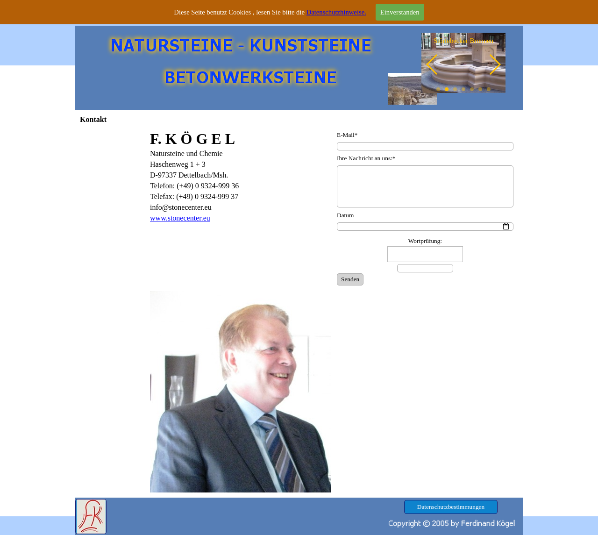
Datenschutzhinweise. (336, 12)
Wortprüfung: (425, 240)
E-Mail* (347, 134)
